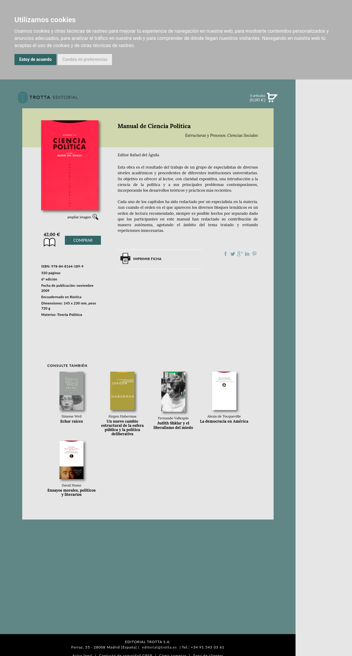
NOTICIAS (324, 162)
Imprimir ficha (147, 259)
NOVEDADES (324, 125)
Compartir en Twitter (232, 253)
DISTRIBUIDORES (323, 310)
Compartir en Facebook (225, 253)
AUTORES (323, 295)
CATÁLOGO (324, 137)
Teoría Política (69, 315)
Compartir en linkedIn (247, 253)
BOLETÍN (324, 174)
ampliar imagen (79, 217)
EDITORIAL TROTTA (324, 260)
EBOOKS (323, 150)
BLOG (323, 187)
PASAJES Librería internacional (323, 319)
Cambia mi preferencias (85, 59)
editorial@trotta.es (159, 647)
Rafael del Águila (144, 154)
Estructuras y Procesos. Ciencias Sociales (221, 135)
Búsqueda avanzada (324, 107)
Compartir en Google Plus (240, 253)
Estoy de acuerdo (35, 59)
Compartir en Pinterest (254, 253)
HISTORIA (323, 302)
